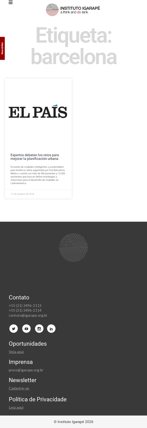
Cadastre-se (19, 388)
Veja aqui (16, 352)
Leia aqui (16, 407)
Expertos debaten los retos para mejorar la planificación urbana (35, 157)
